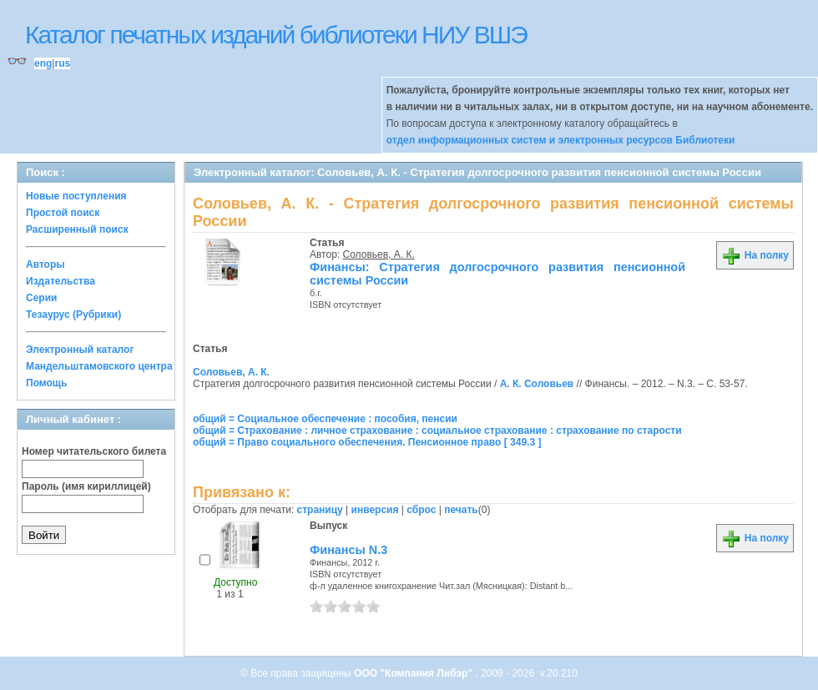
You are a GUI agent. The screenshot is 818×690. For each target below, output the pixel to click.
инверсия (375, 510)
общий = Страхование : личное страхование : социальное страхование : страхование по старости (437, 430)
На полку (755, 255)
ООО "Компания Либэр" (414, 673)
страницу (320, 510)
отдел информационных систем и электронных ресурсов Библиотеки (560, 140)
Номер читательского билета (94, 451)
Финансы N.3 (348, 550)
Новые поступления (76, 196)
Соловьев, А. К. (379, 254)
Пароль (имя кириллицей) (86, 486)
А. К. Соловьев (537, 384)
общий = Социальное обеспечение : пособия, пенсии (325, 419)
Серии (41, 298)
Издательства (60, 281)
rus (62, 63)
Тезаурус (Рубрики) (73, 314)
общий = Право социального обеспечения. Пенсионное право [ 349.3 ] (367, 442)
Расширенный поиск (77, 229)
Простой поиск (62, 213)
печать (461, 510)
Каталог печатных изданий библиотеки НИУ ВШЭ (276, 34)
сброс (421, 510)
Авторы (45, 264)
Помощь (46, 383)
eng (43, 63)
